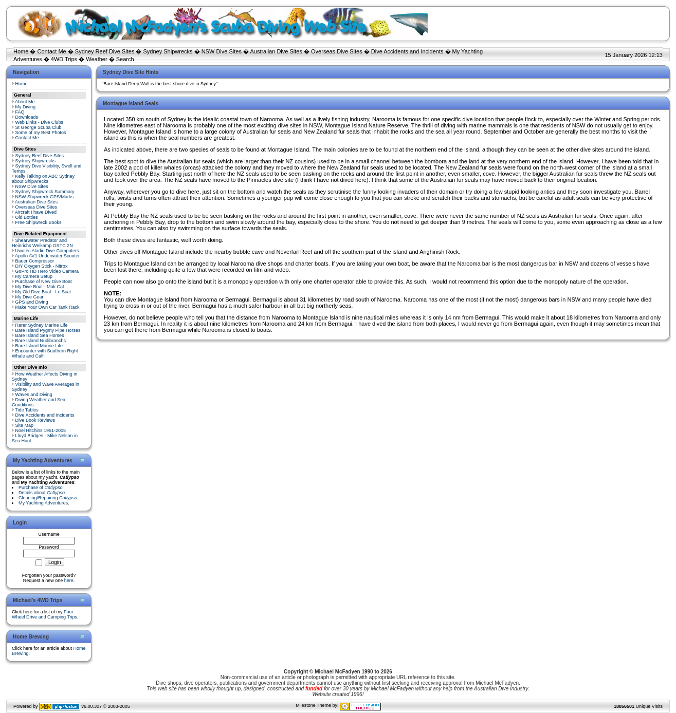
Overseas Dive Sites (336, 51)
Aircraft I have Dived (36, 212)
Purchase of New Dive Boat (43, 281)
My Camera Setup (34, 276)
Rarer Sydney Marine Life (41, 325)
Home (20, 51)
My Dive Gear (29, 296)
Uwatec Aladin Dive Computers (47, 250)
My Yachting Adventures (43, 502)
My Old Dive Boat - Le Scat (43, 291)
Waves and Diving (33, 394)
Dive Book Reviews (35, 420)
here (69, 580)
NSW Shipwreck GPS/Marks (44, 196)
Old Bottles (26, 217)
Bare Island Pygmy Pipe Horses (48, 330)
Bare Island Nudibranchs (40, 340)
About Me (25, 101)
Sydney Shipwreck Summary (45, 191)
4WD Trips (64, 59)
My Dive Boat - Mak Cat (39, 286)
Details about (42, 492)
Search (125, 59)
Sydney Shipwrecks (168, 51)
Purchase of (41, 487)
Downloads (27, 117)
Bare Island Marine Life (39, 345)
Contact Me (51, 51)
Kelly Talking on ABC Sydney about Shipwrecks (43, 179)
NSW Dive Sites (222, 51)
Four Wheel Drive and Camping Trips (44, 614)
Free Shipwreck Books (38, 222)
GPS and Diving (31, 302)
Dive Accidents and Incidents (407, 51)
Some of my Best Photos (40, 132)
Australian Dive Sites (276, 51)
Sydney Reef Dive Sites (105, 51)
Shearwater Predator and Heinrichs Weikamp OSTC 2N (42, 243)
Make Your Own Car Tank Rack (47, 307)
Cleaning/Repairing (48, 497)
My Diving (25, 106)
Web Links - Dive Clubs (39, 122)
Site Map (24, 425)
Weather (96, 59)
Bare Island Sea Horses (39, 335)
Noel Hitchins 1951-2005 (40, 430)
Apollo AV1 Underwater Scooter (47, 255)
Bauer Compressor (34, 261)
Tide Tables (27, 409)
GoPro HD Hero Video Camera (47, 271)
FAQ (20, 112)
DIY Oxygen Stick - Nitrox (41, 266)
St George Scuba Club (38, 127)
